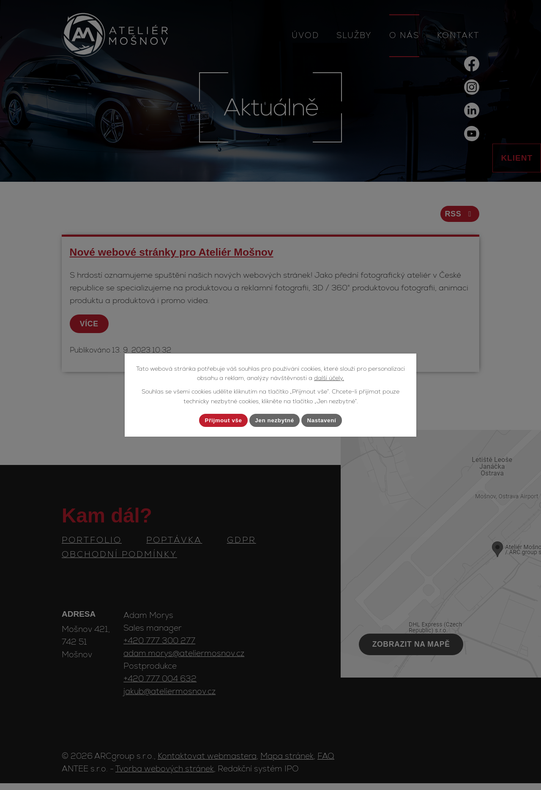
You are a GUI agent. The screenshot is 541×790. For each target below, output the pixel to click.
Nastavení (326, 420)
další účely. (329, 377)
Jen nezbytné (275, 420)
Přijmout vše (219, 420)
